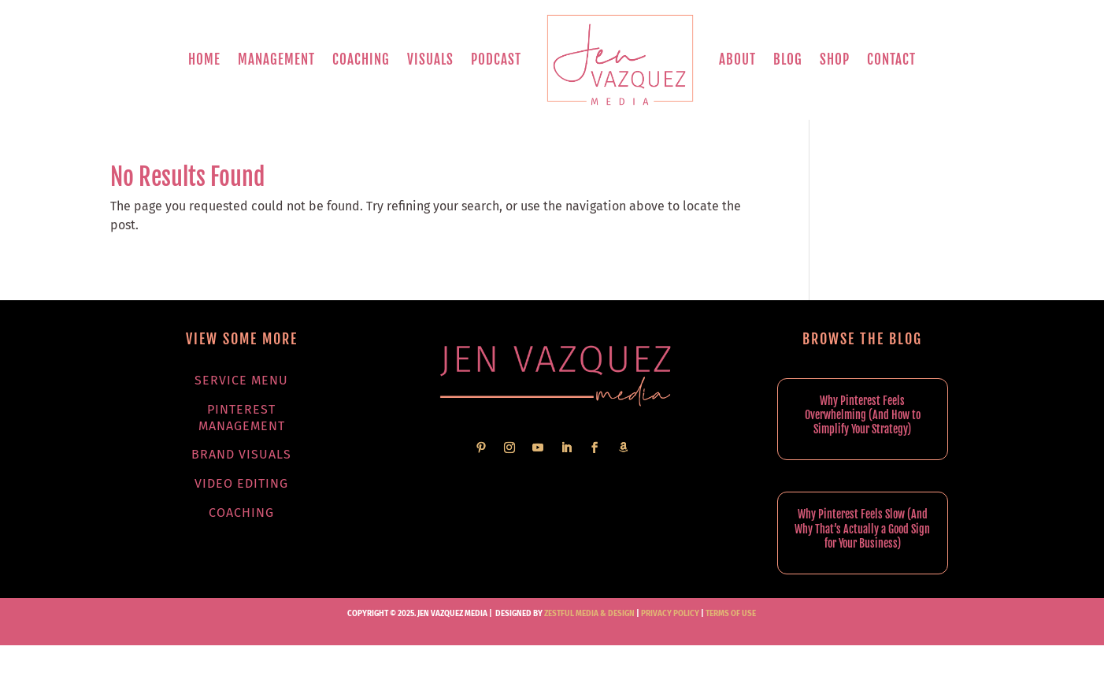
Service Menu (241, 380)
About (737, 59)
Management (276, 59)
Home (204, 59)
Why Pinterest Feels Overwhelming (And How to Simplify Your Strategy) (863, 415)
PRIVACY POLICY (670, 613)
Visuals (430, 59)
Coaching (361, 59)
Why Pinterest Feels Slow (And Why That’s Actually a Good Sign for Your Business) (862, 528)
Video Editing (241, 483)
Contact (891, 59)
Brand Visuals (241, 454)
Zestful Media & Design (589, 613)
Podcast (496, 59)
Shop (835, 59)
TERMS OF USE (731, 613)
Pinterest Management (241, 417)
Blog (787, 59)
